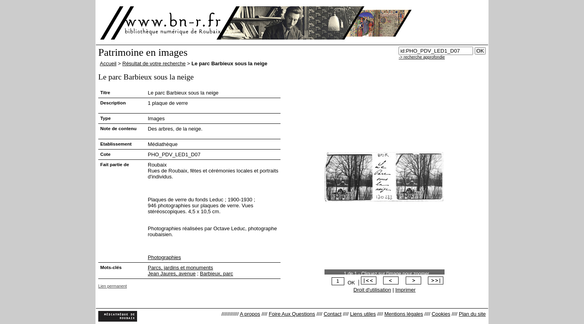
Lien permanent (112, 286)
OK (351, 283)
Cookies (440, 314)
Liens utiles (363, 314)
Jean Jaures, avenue (172, 274)
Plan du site (472, 314)
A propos (250, 314)
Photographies (164, 257)
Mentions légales (403, 314)
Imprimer (405, 290)
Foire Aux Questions (292, 314)
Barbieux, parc (216, 274)
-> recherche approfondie (422, 57)
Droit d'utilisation (372, 290)
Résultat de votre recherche (154, 63)
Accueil (108, 63)
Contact (333, 314)
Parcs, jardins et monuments (180, 268)
